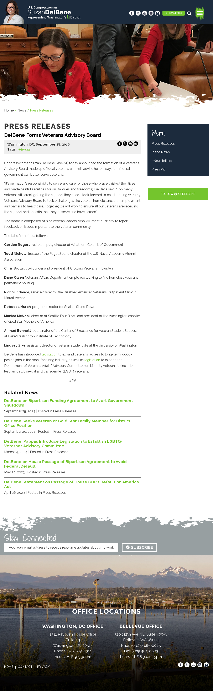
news (21, 110)
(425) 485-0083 (145, 651)
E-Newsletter (174, 13)
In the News (161, 152)
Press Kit (158, 169)
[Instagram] (151, 13)
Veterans (24, 149)
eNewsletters (162, 161)
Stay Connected (30, 537)
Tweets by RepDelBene (178, 185)
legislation (49, 354)
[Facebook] (131, 13)
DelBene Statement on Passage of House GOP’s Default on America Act (71, 484)
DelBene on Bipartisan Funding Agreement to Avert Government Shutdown (68, 402)
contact (25, 666)
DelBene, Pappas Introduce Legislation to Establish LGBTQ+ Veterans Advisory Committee (63, 443)
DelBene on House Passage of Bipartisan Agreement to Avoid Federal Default (65, 463)
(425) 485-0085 (147, 645)
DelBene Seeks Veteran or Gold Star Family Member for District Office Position (67, 423)
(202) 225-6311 (79, 651)
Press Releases (163, 144)
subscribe (139, 547)
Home (9, 110)
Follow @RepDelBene (178, 194)
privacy (43, 666)
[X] (138, 13)
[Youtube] (144, 13)
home (8, 666)
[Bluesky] (157, 13)
